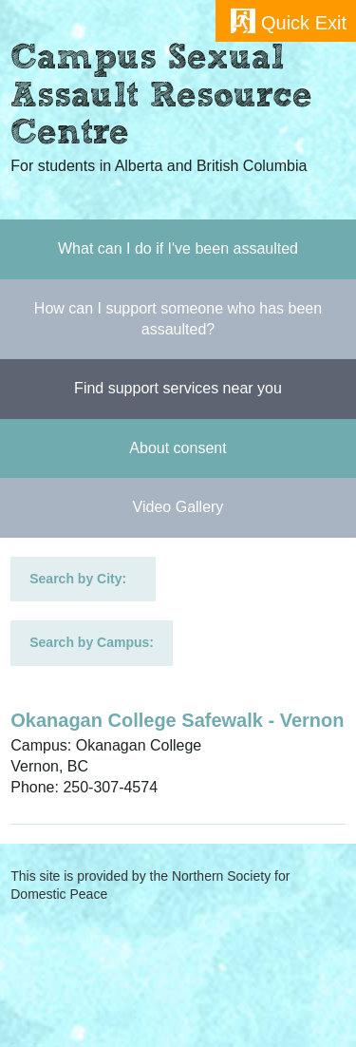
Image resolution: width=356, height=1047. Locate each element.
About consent (177, 448)
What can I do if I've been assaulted (178, 248)
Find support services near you (178, 388)
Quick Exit (304, 22)
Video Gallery (178, 507)
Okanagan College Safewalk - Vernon (177, 720)
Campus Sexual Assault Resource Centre (161, 98)
